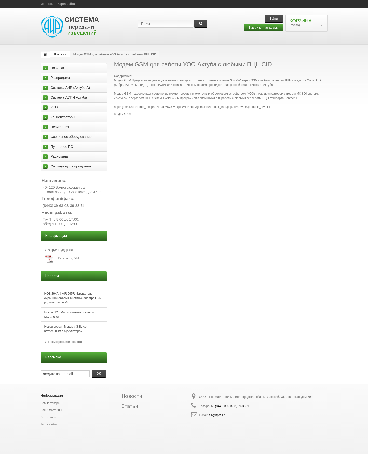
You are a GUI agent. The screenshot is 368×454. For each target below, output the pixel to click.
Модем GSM (122, 114)
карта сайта (66, 4)
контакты (47, 4)
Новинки (57, 68)
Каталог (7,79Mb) (70, 258)
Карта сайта (49, 424)
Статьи (130, 406)
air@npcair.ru (218, 415)
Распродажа (60, 78)
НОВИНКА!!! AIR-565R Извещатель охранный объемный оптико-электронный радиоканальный (72, 298)
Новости (132, 396)
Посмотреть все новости (65, 342)
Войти (274, 18)
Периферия (60, 127)
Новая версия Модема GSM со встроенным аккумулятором (65, 329)
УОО (54, 107)
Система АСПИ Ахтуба (69, 97)
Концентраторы (63, 117)
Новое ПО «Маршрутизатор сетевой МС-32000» (69, 314)
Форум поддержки (60, 250)
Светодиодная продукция (71, 166)
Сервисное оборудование (71, 137)
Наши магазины (51, 410)
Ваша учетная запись (263, 27)
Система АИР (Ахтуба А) (70, 88)
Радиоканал (60, 156)
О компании (49, 417)
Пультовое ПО (62, 147)
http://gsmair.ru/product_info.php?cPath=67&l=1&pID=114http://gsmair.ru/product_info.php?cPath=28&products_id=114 (192, 107)
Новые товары (50, 403)
